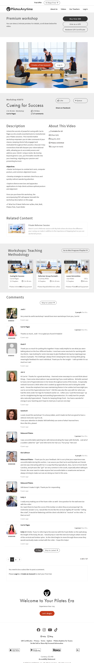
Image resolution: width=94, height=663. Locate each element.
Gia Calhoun (25, 452)
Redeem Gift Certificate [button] (75, 29)
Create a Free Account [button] (41, 65)
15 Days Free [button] (52, 3)
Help (43, 636)
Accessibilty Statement (47, 659)
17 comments (38, 113)
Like (60, 100)
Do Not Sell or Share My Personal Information (46, 643)
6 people (78, 455)
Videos (63, 9)
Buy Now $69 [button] (75, 19)
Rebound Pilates (27, 433)
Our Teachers (74, 9)
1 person (78, 330)
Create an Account (28, 574)
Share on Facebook (63, 108)
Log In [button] (60, 65)
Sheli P (23, 344)
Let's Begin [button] (47, 613)
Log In (85, 9)
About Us (53, 9)
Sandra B (24, 411)
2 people (78, 312)
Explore (49, 641)
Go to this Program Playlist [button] (75, 250)
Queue (78, 100)
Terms (43, 641)
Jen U (23, 372)
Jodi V (23, 309)
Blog (50, 636)
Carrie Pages (11, 113)
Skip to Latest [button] (48, 303)
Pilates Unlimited (57, 143)
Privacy (36, 641)
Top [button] (38, 550)
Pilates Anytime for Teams (63, 641)
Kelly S (23, 497)
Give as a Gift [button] (75, 24)
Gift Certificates (26, 641)
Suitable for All (57, 131)
